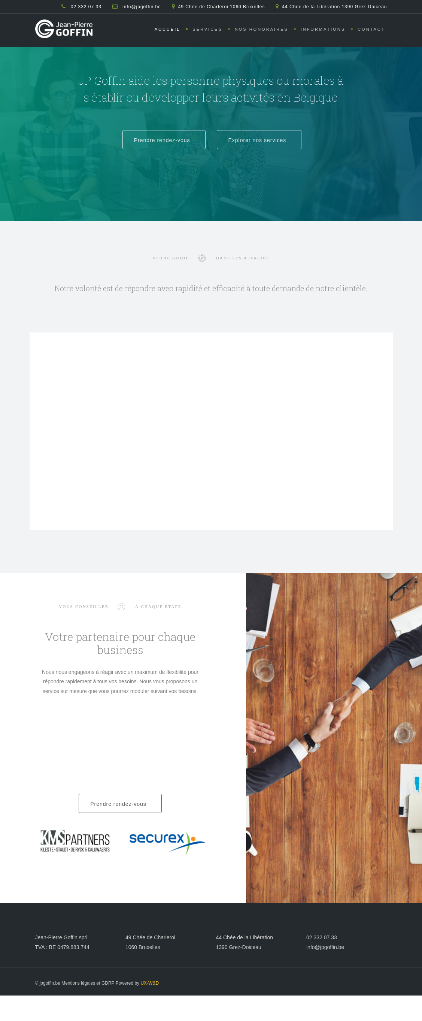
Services (207, 29)
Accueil (167, 29)
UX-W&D (149, 983)
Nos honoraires (261, 29)
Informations (323, 29)
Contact (371, 29)
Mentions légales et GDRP (87, 983)
